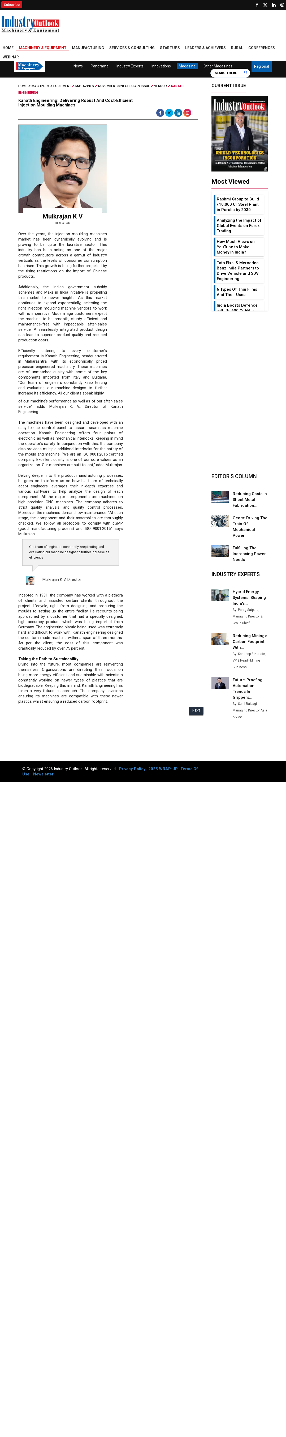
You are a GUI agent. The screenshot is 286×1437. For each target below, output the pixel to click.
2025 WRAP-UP (163, 763)
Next (196, 711)
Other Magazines (217, 66)
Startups (170, 48)
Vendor (160, 86)
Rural (237, 48)
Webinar (11, 57)
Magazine (187, 66)
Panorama (100, 66)
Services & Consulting (132, 48)
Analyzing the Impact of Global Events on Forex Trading (239, 225)
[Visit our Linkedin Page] (273, 5)
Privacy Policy (132, 763)
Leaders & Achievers (205, 48)
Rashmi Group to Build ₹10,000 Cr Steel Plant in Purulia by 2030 (238, 204)
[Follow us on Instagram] (282, 5)
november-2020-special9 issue (124, 86)
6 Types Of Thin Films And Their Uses (237, 292)
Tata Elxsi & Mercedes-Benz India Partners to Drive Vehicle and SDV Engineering (238, 270)
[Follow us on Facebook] (256, 5)
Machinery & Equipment (43, 48)
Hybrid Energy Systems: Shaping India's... (249, 592)
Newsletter (43, 768)
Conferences (261, 48)
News (78, 66)
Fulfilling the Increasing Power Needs (249, 548)
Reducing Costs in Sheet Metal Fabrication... (250, 499)
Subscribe (12, 5)
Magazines (84, 86)
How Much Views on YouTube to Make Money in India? (236, 247)
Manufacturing (88, 48)
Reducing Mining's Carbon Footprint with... (250, 636)
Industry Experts (130, 66)
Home (8, 48)
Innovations (161, 66)
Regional (261, 66)
